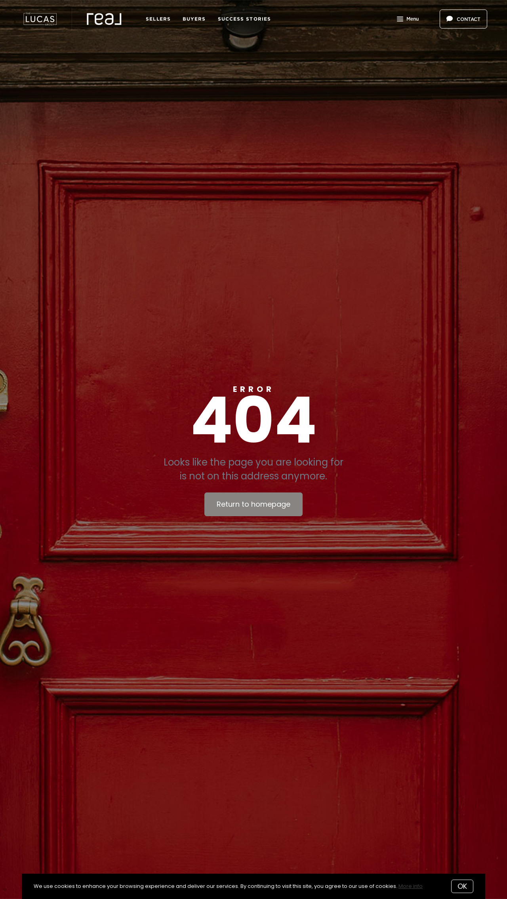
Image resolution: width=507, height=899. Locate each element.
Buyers (194, 18)
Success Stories (244, 18)
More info (410, 886)
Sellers (158, 18)
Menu (408, 19)
